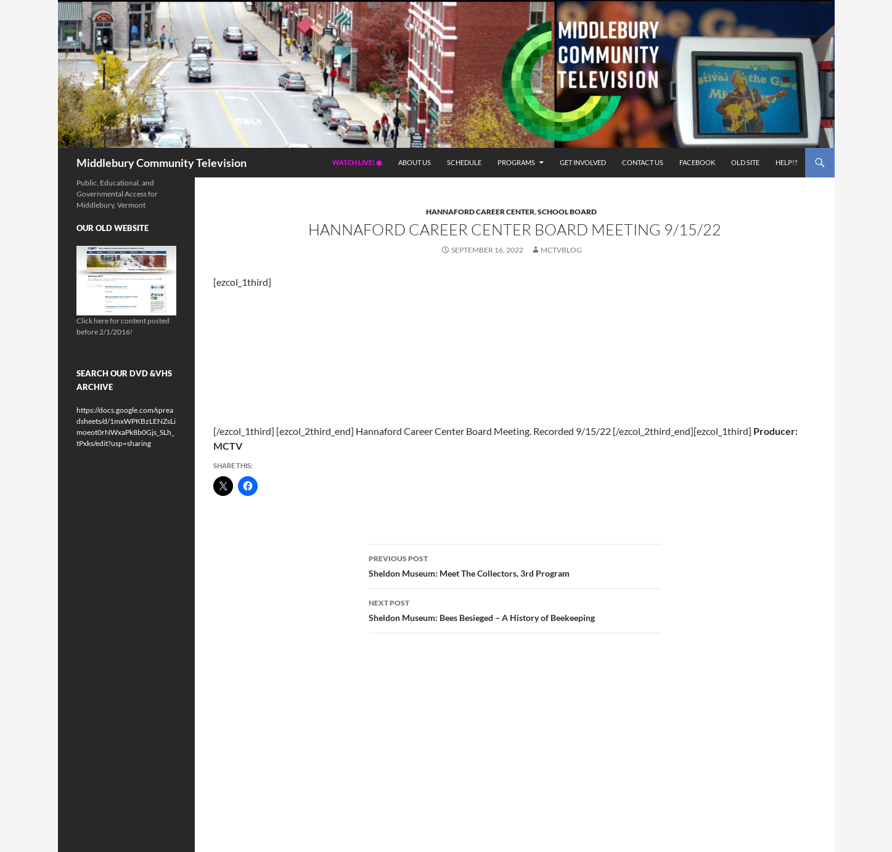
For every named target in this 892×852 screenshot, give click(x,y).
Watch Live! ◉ (357, 162)
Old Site (745, 162)
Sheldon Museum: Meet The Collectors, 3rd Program (515, 564)
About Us (414, 162)
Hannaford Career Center (480, 211)
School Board (567, 211)
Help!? (786, 162)
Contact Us (642, 162)
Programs (516, 162)
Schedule (464, 162)
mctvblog (561, 249)
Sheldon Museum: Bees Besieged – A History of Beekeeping (515, 609)
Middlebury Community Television (161, 162)
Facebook (697, 162)
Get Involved (583, 162)
